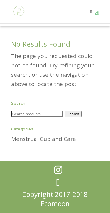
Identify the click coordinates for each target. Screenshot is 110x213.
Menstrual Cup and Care (43, 139)
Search (73, 114)
